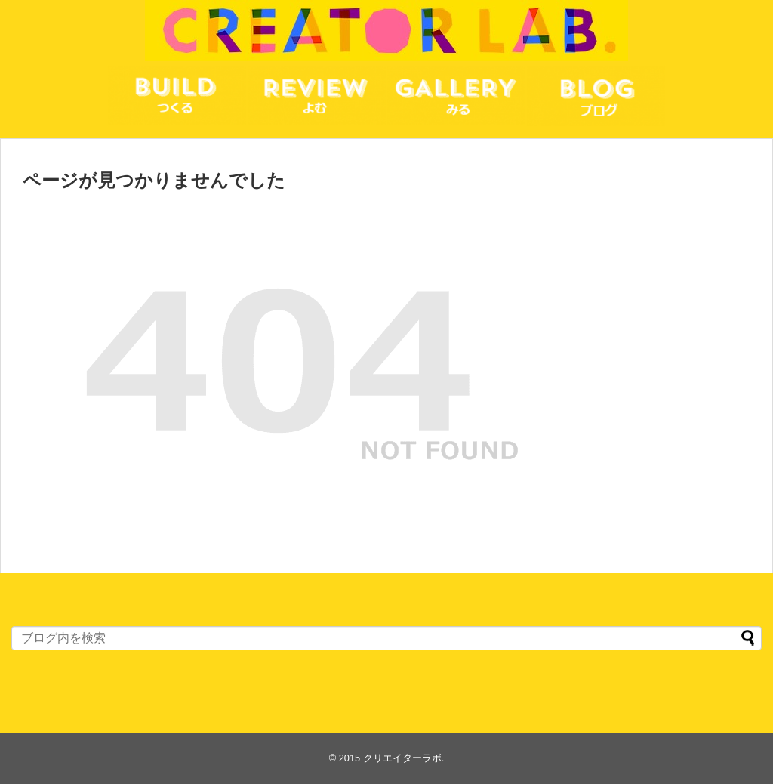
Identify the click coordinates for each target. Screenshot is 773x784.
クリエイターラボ (402, 758)
